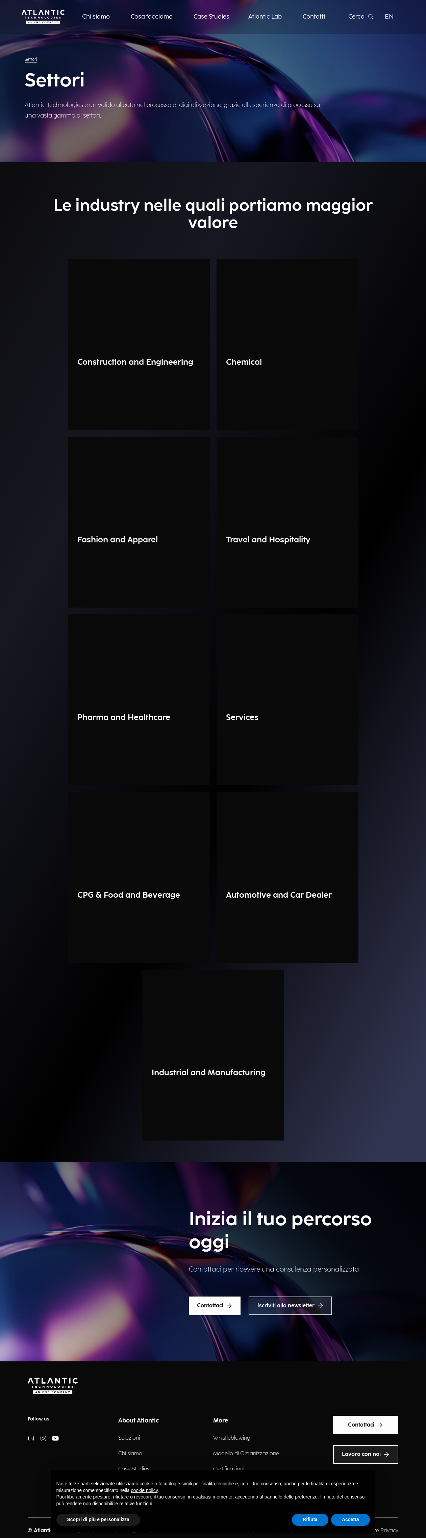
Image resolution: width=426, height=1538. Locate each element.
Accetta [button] (350, 1519)
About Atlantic (138, 1420)
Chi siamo (130, 1454)
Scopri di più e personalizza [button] (98, 1519)
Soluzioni (129, 1438)
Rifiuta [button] (310, 1519)
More (220, 1420)
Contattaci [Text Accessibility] (365, 1425)
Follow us (38, 1419)
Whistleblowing (231, 1438)
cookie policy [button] (144, 1490)
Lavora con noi (366, 1454)
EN (389, 16)
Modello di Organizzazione (246, 1454)
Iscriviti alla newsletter (290, 1306)
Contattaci (214, 1306)
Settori (31, 59)
